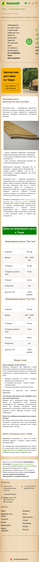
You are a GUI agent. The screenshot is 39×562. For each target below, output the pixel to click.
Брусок (25, 514)
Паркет (3, 511)
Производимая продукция (17, 9)
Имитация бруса (6, 525)
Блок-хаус (26, 529)
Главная (4, 9)
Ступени (25, 520)
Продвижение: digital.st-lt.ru (21, 559)
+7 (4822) (29, 486)
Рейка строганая (28, 517)
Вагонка (3, 522)
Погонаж (25, 526)
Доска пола (4, 519)
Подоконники (27, 523)
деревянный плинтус (17, 464)
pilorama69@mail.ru (10, 494)
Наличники (26, 511)
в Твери (27, 466)
